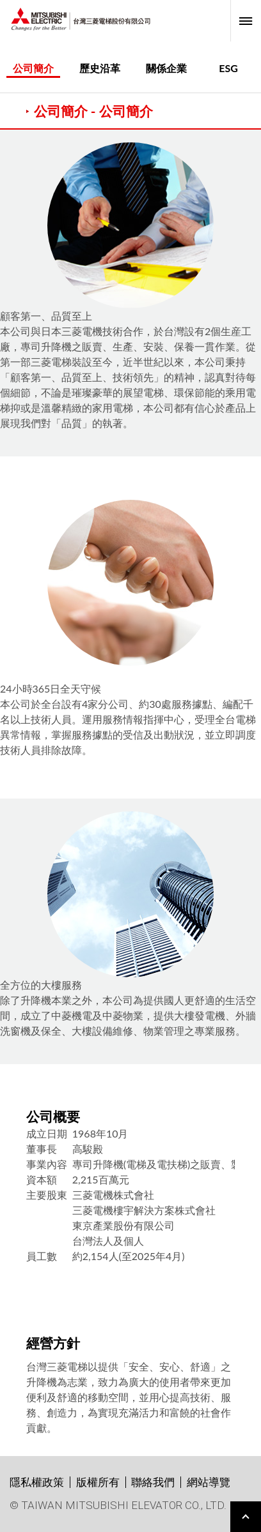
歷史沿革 (99, 68)
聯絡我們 (153, 1482)
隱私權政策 (37, 1482)
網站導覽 (208, 1482)
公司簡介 (33, 68)
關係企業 (166, 68)
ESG (228, 68)
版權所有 (98, 1482)
